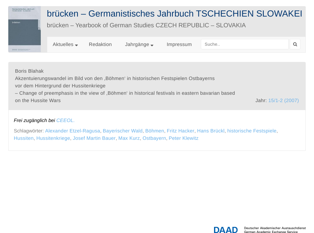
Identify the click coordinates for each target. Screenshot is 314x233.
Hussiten (24, 138)
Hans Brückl (211, 131)
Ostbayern (154, 138)
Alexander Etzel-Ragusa (72, 131)
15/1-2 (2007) (283, 100)
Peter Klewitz (183, 138)
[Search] (295, 44)
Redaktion (100, 44)
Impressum (179, 44)
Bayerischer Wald (123, 131)
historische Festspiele (251, 131)
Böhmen (154, 131)
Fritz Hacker (180, 131)
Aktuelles (63, 44)
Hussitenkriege (53, 138)
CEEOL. (65, 120)
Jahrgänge (139, 44)
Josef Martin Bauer (94, 138)
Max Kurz (129, 138)
